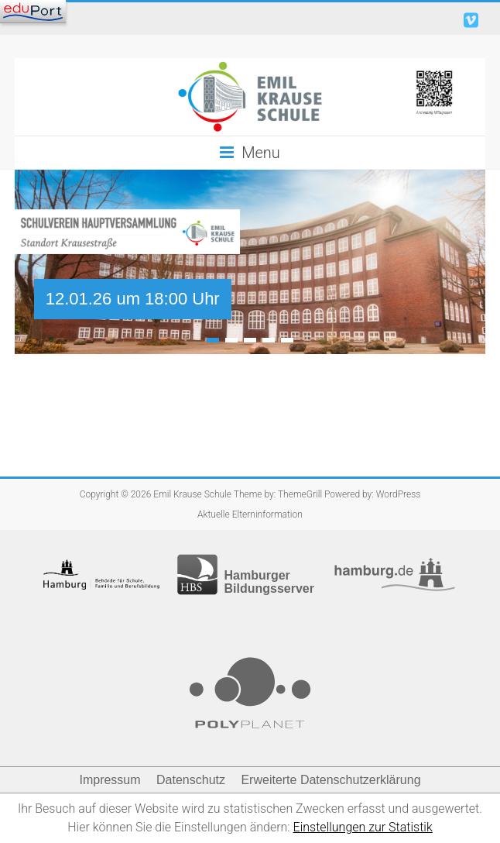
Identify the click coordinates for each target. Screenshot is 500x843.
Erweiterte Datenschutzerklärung (330, 779)
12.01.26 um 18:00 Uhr (133, 298)
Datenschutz (190, 779)
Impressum (109, 779)
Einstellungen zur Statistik (363, 827)
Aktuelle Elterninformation (250, 514)
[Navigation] (33, 11)
